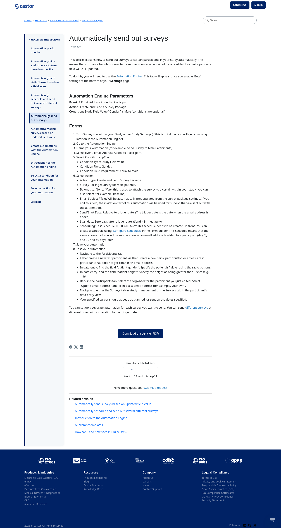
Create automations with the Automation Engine (44, 150)
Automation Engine (92, 20)
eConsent (29, 485)
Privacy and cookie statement (219, 481)
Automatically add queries (42, 50)
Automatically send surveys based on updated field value (43, 133)
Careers (147, 481)
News (146, 485)
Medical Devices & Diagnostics (42, 492)
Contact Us (239, 4)
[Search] (229, 20)
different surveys (196, 308)
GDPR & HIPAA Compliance (218, 496)
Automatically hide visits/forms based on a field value (45, 82)
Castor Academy (93, 485)
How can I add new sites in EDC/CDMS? (101, 432)
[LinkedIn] (81, 347)
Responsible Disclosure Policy (219, 485)
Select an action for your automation (43, 190)
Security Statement (213, 500)
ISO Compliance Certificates (218, 492)
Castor (28, 20)
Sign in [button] (258, 4)
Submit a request (155, 388)
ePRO (27, 481)
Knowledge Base (93, 489)
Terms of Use (209, 477)
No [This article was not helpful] (149, 369)
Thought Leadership (95, 477)
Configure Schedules (127, 231)
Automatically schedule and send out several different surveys (44, 101)
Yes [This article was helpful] (131, 369)
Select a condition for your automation (44, 177)
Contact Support (152, 489)
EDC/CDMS (41, 20)
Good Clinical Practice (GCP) (218, 489)
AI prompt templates (89, 425)
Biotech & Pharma (35, 496)
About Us (148, 477)
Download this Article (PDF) (140, 334)
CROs (27, 500)
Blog (86, 481)
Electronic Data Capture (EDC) (41, 477)
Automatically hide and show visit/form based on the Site (44, 65)
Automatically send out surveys (44, 118)
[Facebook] (70, 347)
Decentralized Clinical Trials (40, 489)
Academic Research (35, 504)
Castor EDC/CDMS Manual (64, 20)
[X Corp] (76, 347)
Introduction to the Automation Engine (43, 164)
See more (36, 201)
